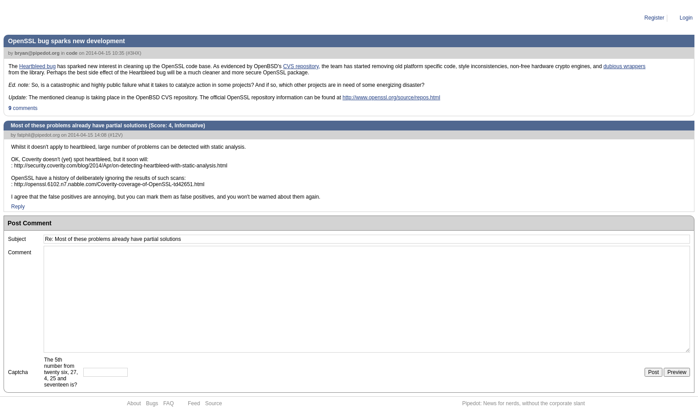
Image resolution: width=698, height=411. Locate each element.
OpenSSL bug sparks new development (66, 41)
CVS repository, (301, 66)
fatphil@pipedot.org (38, 135)
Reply (18, 206)
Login (686, 18)
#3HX (133, 53)
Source (213, 403)
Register (655, 18)
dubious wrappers (624, 66)
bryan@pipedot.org (37, 53)
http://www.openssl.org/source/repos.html (391, 97)
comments (22, 108)
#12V (115, 135)
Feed (194, 403)
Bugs (152, 403)
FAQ (168, 403)
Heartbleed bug (37, 66)
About (134, 403)
